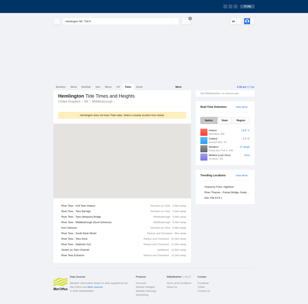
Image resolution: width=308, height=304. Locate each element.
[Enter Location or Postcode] (121, 21)
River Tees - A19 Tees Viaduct (123, 206)
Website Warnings (146, 290)
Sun (97, 86)
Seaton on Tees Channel (123, 250)
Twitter (201, 287)
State (225, 120)
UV (118, 86)
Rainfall (86, 86)
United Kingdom (69, 101)
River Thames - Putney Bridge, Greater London (227, 192)
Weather (61, 86)
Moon (108, 86)
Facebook (203, 283)
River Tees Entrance (123, 255)
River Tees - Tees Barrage (123, 211)
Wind (74, 86)
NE (86, 101)
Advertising (142, 294)
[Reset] (168, 21)
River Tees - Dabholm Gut (123, 244)
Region (240, 120)
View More (242, 106)
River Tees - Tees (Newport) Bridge (123, 217)
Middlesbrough (102, 101)
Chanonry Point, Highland (219, 186)
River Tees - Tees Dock (123, 239)
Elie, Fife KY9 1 (213, 197)
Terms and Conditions (179, 283)
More (178, 86)
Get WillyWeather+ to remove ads (219, 93)
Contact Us (204, 290)
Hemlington (117, 101)
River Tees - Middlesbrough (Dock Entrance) (123, 222)
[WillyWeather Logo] (71, 6)
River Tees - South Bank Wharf (123, 233)
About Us (172, 287)
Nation (209, 120)
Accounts (141, 283)
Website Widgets (145, 287)
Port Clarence (123, 228)
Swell (139, 86)
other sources (95, 287)
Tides (128, 86)
